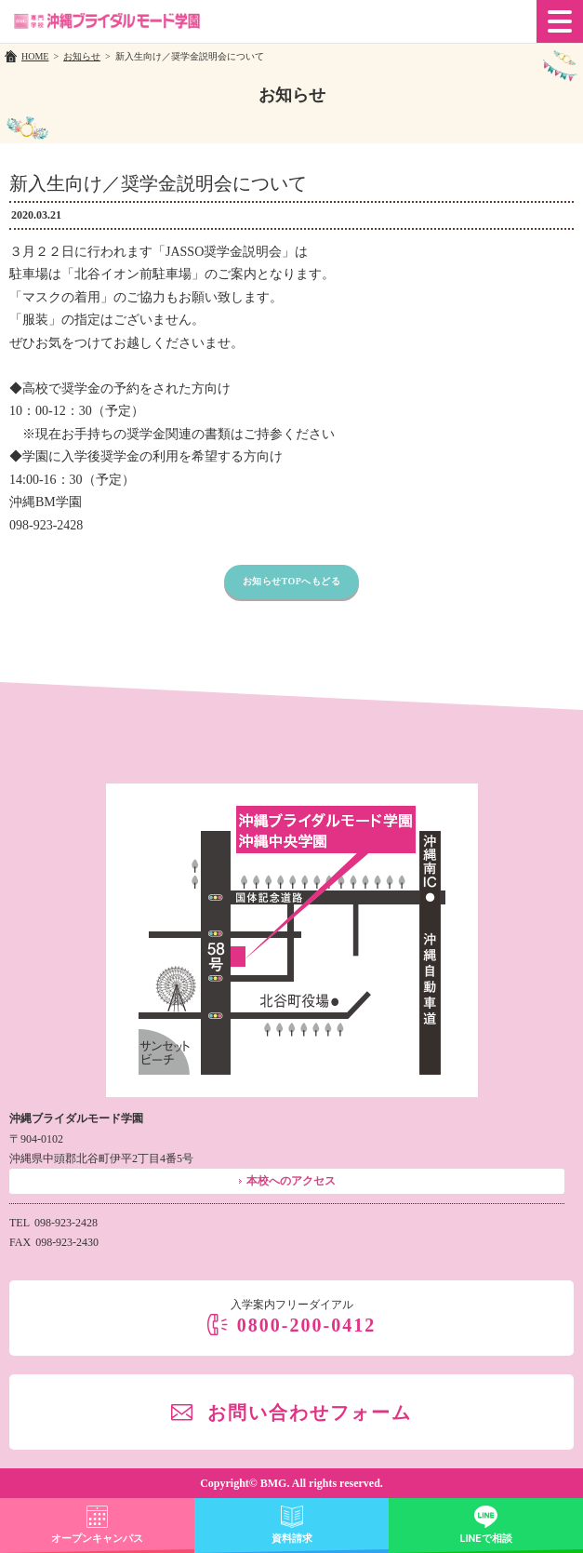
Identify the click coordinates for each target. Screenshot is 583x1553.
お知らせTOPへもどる (292, 581)
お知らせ (81, 56)
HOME (34, 56)
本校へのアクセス (291, 1180)
